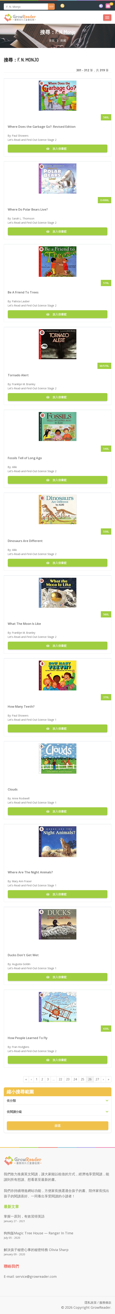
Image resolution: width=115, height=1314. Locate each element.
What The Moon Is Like (24, 624)
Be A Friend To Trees (23, 292)
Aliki (14, 467)
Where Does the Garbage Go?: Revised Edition (42, 127)
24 (75, 1079)
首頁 (52, 40)
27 (97, 1079)
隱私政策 (91, 1302)
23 (67, 1079)
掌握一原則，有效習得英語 (24, 1216)
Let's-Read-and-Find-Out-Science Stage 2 (32, 140)
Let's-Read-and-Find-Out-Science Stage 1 (32, 719)
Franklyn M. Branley (23, 384)
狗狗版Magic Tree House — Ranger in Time (38, 1233)
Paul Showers (20, 135)
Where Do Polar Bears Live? (28, 209)
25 (82, 1079)
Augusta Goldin (21, 964)
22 (60, 1079)
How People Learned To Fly (28, 1038)
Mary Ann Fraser (22, 881)
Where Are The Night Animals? (30, 872)
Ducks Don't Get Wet (23, 955)
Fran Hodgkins (20, 1047)
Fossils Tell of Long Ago (25, 458)
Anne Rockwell (20, 798)
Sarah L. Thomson (23, 218)
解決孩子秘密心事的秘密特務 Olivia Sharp (36, 1249)
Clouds (13, 789)
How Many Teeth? (21, 706)
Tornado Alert (18, 375)
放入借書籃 (57, 148)
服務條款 (105, 1302)
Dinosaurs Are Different (25, 541)
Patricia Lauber (21, 301)
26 (90, 1079)
